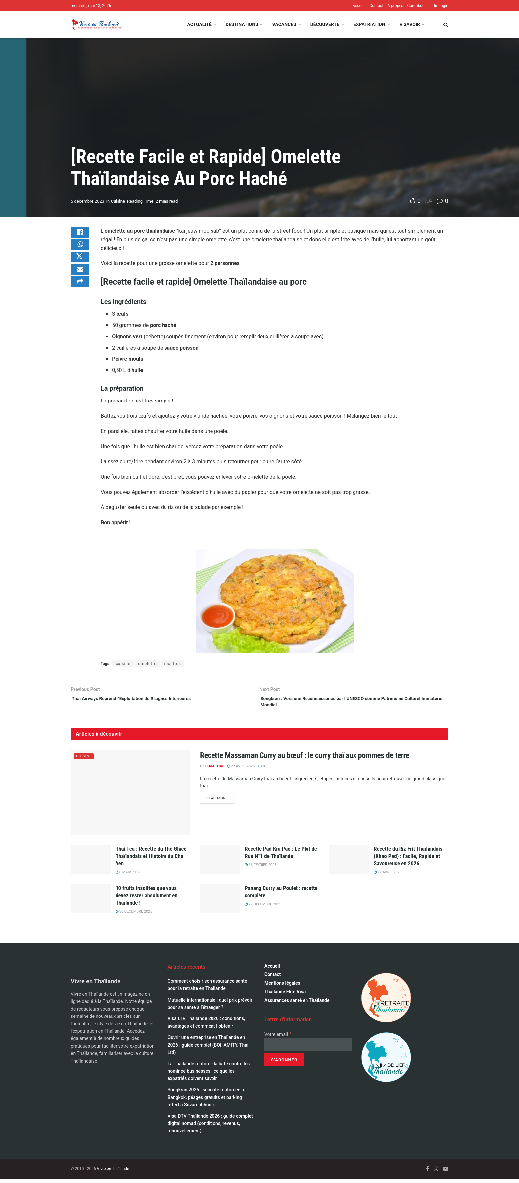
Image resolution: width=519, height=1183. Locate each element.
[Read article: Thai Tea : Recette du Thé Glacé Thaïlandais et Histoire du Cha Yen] (91, 863)
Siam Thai (214, 770)
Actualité (199, 24)
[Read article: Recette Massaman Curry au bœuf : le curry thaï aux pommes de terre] (130, 795)
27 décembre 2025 (263, 908)
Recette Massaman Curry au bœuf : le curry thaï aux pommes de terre (304, 758)
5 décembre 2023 (87, 201)
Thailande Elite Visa (285, 995)
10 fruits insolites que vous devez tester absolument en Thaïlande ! (147, 898)
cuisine (123, 663)
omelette (147, 663)
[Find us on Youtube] (445, 1172)
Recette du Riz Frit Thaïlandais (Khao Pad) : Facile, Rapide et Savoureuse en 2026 (408, 859)
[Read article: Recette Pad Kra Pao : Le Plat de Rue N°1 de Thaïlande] (220, 863)
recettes (172, 663)
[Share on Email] (80, 282)
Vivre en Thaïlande (113, 1172)
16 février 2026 (260, 868)
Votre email (278, 1038)
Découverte (324, 24)
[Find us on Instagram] (436, 1172)
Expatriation (369, 24)
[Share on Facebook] (80, 235)
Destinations (242, 24)
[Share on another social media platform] (80, 298)
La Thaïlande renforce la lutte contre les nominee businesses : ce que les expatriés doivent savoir (209, 1075)
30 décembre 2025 (134, 915)
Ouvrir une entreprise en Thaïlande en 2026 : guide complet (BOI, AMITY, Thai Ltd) (208, 1048)
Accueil (359, 5)
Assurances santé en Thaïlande (297, 1004)
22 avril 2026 (241, 770)
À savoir (410, 24)
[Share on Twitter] (80, 266)
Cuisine (118, 201)
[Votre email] (308, 1048)
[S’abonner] (284, 1063)
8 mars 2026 (128, 876)
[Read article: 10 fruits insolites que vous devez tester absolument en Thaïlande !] (91, 902)
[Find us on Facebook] (427, 1172)
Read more (220, 801)
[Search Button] (445, 24)
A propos (395, 5)
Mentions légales (282, 986)
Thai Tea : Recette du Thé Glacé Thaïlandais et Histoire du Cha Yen (151, 859)
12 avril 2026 (387, 876)
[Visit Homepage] (97, 24)
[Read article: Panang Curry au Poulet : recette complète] (220, 902)
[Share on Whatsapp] (80, 251)
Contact (376, 5)
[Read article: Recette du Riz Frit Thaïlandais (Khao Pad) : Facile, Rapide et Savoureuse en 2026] (349, 863)
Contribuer (416, 5)
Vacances (284, 24)
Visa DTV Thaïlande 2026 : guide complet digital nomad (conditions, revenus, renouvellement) (210, 1127)
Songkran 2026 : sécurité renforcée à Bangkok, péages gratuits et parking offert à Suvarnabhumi (206, 1101)
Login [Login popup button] (441, 5)
